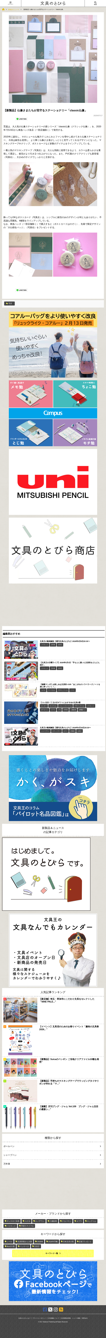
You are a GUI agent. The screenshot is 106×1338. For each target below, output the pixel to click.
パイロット (44, 644)
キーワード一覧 (51, 1253)
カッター (44, 706)
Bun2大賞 (10, 1246)
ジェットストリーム (65, 706)
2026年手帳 (53, 1242)
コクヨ (43, 690)
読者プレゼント (85, 1242)
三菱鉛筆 (73, 710)
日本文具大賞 (68, 1242)
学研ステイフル (27, 1226)
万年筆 (53, 644)
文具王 (60, 644)
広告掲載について (53, 1318)
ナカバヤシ (66, 1221)
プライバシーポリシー (39, 1318)
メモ (59, 710)
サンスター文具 (13, 1221)
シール (9, 1242)
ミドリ (53, 710)
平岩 (5, 126)
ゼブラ (79, 1221)
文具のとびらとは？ (24, 1318)
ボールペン (44, 710)
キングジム (53, 706)
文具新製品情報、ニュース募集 (70, 1318)
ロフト (65, 731)
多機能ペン (82, 710)
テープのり (51, 690)
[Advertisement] (53, 605)
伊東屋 (72, 731)
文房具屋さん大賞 (25, 1242)
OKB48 (40, 1242)
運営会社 (85, 1318)
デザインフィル (63, 690)
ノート (72, 690)
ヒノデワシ (39, 1221)
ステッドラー (56, 731)
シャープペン (45, 731)
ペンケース (24, 1246)
